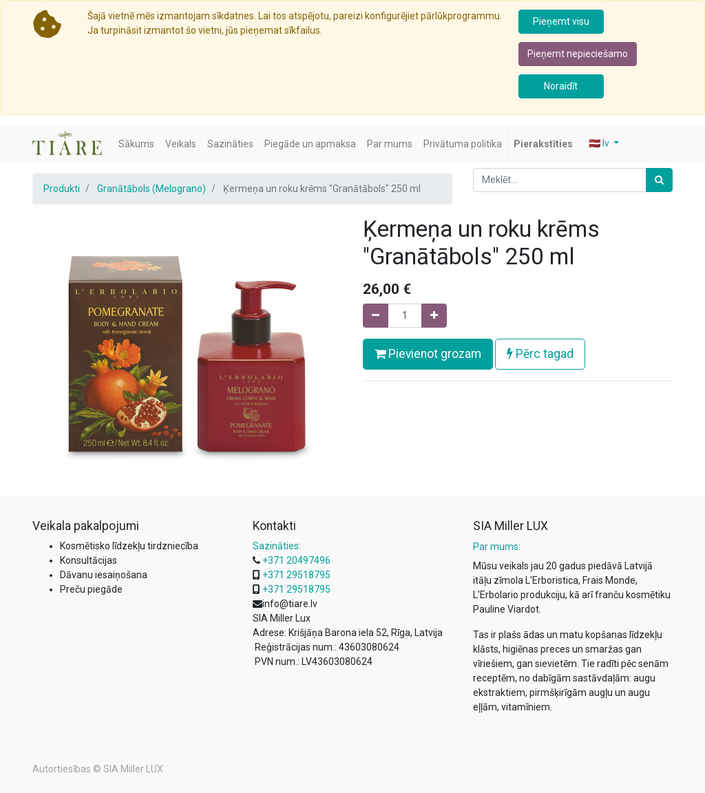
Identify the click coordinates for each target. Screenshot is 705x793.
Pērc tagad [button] (540, 354)
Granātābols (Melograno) (151, 188)
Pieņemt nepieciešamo (577, 53)
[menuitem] (136, 144)
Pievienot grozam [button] (428, 354)
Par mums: (496, 546)
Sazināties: (277, 545)
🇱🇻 (600, 143)
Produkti (61, 188)
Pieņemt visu (561, 21)
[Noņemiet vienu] (375, 316)
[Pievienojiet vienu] (434, 316)
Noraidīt (561, 86)
